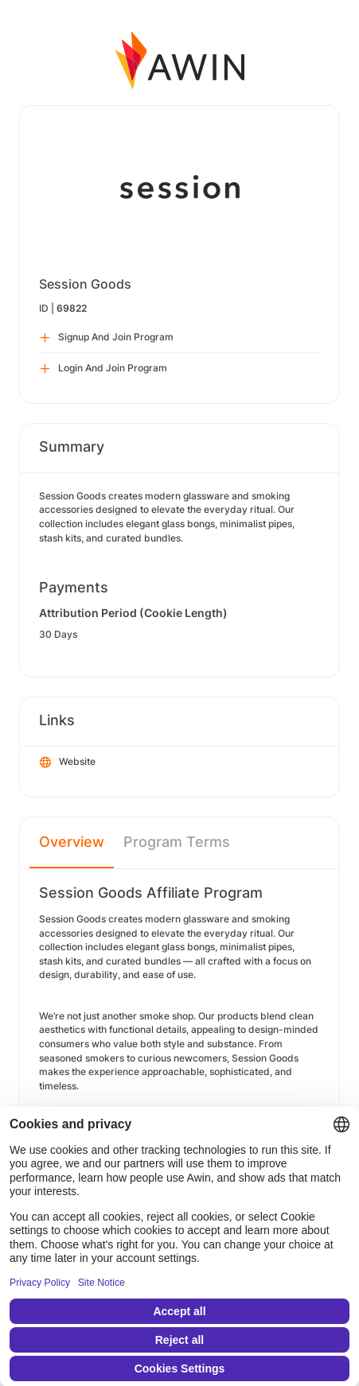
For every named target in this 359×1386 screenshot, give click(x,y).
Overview (71, 841)
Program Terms (176, 841)
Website (68, 763)
